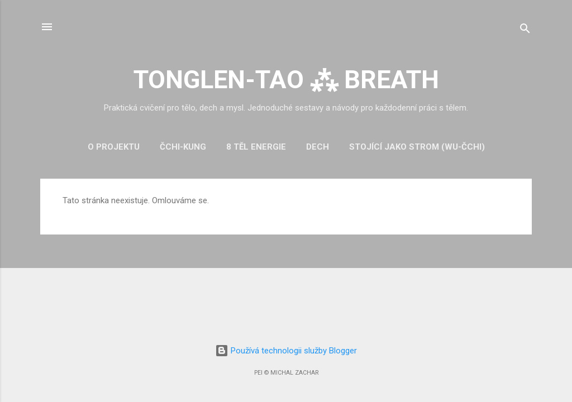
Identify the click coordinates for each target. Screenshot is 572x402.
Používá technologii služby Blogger (286, 351)
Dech (317, 147)
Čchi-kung (183, 147)
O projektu (114, 147)
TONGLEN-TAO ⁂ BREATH (286, 79)
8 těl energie (256, 147)
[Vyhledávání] (525, 30)
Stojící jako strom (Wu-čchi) (417, 147)
